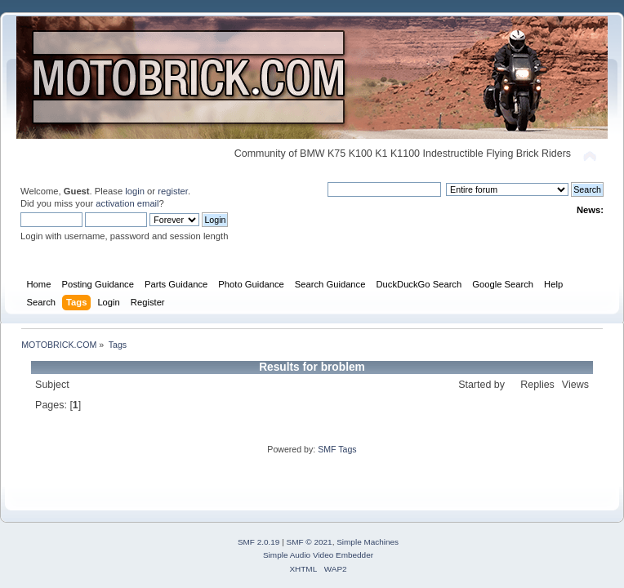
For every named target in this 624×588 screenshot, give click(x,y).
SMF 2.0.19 (259, 541)
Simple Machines (368, 541)
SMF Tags (337, 449)
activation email (127, 203)
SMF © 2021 (309, 541)
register (173, 191)
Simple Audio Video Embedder (318, 554)
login (135, 191)
